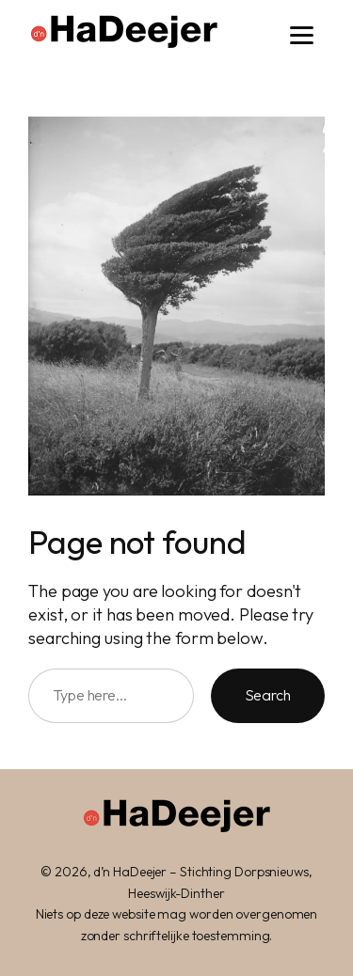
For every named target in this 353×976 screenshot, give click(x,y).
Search (268, 694)
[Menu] (302, 35)
